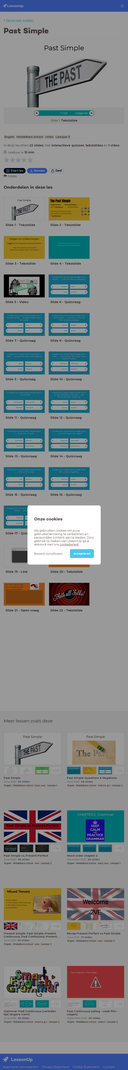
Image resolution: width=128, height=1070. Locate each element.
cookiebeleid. (69, 544)
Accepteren (81, 553)
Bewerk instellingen (48, 553)
